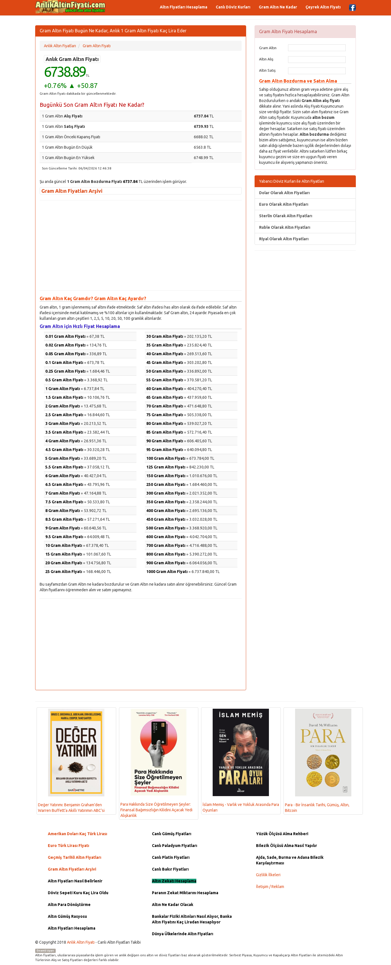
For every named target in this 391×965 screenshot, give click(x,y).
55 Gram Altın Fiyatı (164, 380)
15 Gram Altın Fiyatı (63, 554)
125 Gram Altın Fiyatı (165, 467)
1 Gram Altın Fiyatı (62, 388)
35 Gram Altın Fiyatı (164, 345)
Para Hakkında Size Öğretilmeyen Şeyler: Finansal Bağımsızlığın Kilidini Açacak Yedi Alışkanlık (156, 763)
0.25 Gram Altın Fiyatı (65, 371)
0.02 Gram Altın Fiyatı (65, 345)
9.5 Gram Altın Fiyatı (64, 536)
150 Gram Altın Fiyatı (165, 476)
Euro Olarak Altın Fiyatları (283, 204)
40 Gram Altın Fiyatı (164, 354)
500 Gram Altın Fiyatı (165, 528)
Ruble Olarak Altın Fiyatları (284, 227)
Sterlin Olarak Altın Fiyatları (285, 216)
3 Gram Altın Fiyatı (62, 423)
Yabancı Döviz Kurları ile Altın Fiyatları (291, 181)
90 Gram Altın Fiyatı (164, 441)
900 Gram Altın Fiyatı (165, 563)
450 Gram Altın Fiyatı (165, 519)
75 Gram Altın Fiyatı (164, 415)
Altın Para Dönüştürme (69, 904)
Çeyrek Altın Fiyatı (323, 7)
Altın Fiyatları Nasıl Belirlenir (75, 881)
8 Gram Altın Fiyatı (62, 510)
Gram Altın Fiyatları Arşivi (71, 191)
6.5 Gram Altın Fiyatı (64, 484)
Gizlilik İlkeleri (268, 875)
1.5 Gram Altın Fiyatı (64, 397)
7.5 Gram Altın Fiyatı (64, 502)
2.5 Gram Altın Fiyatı (64, 415)
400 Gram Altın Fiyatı (165, 510)
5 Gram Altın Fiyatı (62, 458)
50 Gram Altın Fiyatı (164, 371)
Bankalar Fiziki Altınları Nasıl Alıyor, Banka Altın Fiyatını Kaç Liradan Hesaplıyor (192, 919)
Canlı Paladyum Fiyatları (174, 845)
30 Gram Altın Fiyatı (164, 336)
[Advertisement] (141, 245)
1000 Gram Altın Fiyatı (167, 571)
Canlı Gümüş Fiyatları (171, 834)
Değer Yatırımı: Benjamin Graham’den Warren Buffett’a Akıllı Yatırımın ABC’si (71, 760)
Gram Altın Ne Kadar (278, 7)
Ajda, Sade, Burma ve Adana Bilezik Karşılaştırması (289, 860)
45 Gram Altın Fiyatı (164, 362)
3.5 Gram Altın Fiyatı (64, 432)
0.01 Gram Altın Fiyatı (65, 336)
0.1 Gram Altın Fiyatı (64, 362)
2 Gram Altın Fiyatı (62, 406)
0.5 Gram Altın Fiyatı (64, 380)
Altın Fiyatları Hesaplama (183, 7)
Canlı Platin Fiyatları (171, 857)
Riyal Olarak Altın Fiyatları (284, 239)
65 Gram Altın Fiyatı (164, 397)
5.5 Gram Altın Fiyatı (64, 467)
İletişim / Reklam (270, 886)
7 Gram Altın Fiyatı (62, 493)
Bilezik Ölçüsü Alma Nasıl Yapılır (286, 845)
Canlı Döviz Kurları (233, 7)
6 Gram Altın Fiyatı (62, 476)
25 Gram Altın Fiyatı (63, 571)
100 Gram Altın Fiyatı (165, 458)
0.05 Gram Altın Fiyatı (65, 354)
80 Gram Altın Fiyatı (164, 423)
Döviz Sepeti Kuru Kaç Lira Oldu (78, 893)
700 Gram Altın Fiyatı (165, 545)
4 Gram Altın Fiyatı (62, 441)
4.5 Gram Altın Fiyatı (64, 449)
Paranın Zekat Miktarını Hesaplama (185, 893)
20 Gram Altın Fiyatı (63, 563)
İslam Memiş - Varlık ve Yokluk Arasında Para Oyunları (241, 760)
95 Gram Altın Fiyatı (164, 449)
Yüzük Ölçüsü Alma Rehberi (282, 834)
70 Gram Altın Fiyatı (164, 406)
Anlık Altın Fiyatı (81, 942)
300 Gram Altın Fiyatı (165, 493)
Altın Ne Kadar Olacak (172, 904)
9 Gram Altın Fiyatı (62, 528)
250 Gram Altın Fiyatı (165, 484)
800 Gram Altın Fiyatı (165, 554)
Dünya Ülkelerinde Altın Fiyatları (182, 934)
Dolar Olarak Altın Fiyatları (284, 193)
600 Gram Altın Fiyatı (165, 536)
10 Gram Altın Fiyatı (63, 545)
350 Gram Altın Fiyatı (165, 502)
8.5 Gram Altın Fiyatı (64, 519)
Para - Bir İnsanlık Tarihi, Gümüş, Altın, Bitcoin (318, 761)
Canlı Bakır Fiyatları (170, 869)
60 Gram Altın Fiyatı (164, 388)
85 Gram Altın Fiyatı (164, 432)
